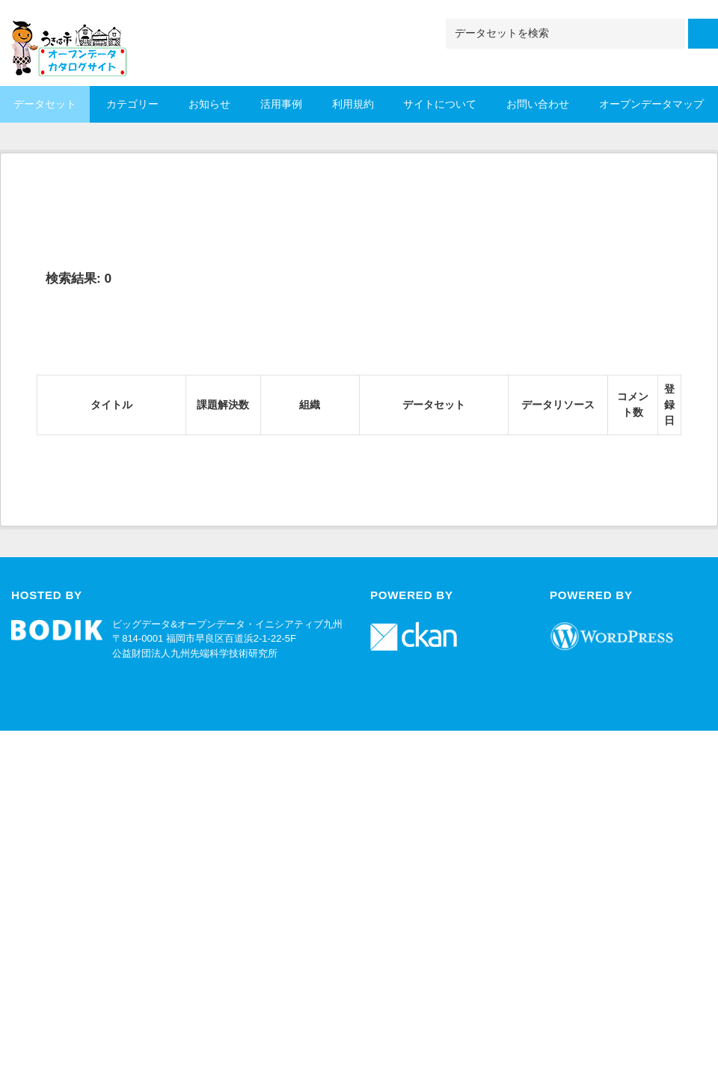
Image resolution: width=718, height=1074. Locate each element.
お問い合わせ (537, 104)
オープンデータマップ (651, 104)
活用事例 (281, 104)
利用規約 (353, 104)
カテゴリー (132, 104)
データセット (44, 104)
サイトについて (439, 104)
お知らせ (209, 104)
